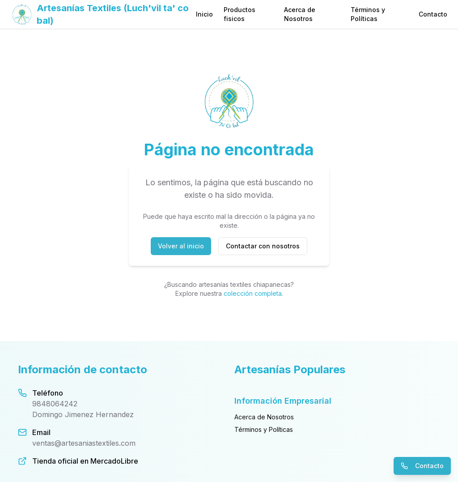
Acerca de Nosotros (299, 14)
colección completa (253, 293)
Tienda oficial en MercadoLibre (85, 460)
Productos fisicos (239, 14)
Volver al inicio (181, 246)
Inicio (204, 14)
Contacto (433, 14)
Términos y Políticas (368, 14)
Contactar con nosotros (263, 246)
